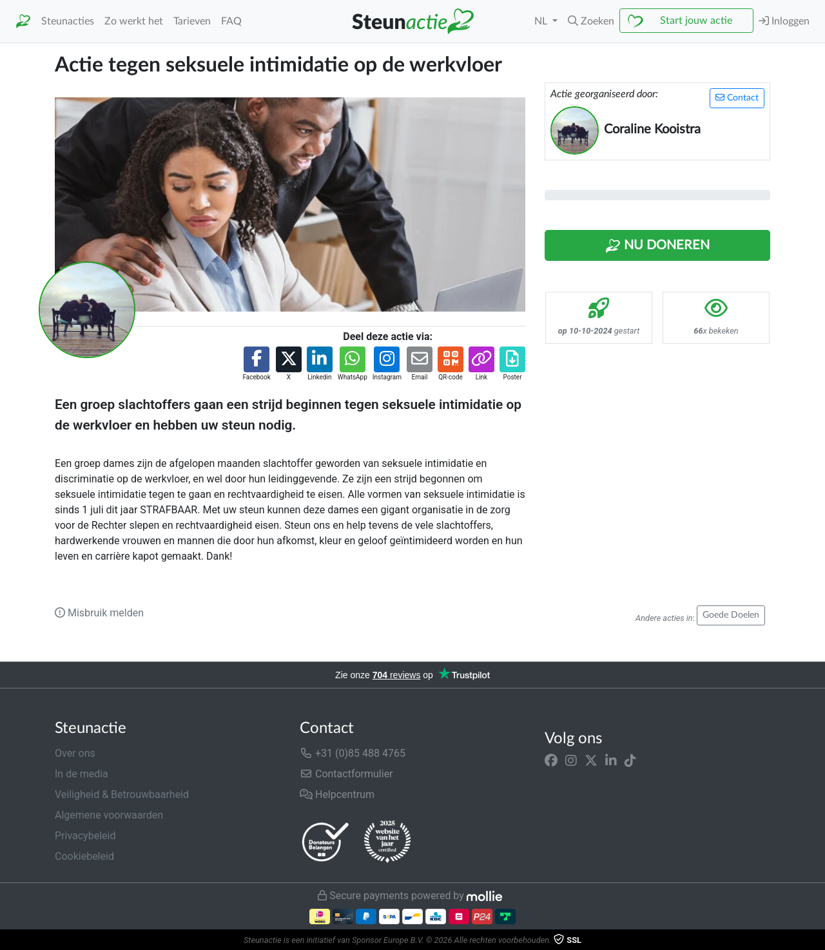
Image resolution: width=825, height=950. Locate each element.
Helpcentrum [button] (337, 794)
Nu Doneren (657, 246)
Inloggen (784, 20)
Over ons (75, 753)
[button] (591, 21)
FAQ (231, 21)
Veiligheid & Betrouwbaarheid (122, 794)
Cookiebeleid (84, 856)
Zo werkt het (133, 21)
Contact (737, 97)
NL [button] (542, 21)
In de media (81, 774)
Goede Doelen (731, 615)
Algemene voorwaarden (109, 815)
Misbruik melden (99, 613)
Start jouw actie (696, 20)
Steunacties (67, 21)
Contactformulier (346, 774)
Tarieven (192, 21)
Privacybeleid (85, 836)
